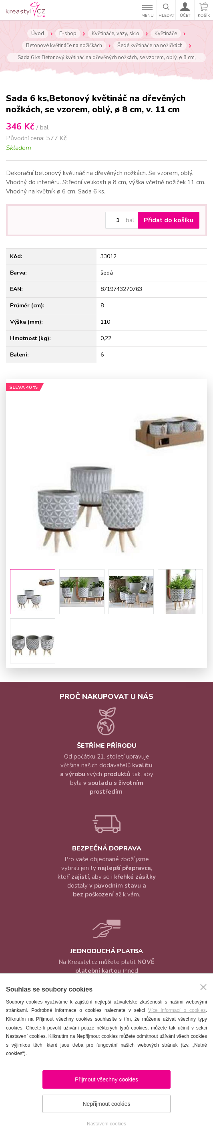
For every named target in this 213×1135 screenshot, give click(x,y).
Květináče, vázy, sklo (115, 33)
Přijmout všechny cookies (106, 1079)
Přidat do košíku (168, 220)
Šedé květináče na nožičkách (150, 45)
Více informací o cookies (177, 1010)
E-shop (67, 33)
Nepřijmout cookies (106, 1104)
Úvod (37, 33)
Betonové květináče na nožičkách (64, 45)
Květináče (166, 33)
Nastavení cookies (106, 1124)
